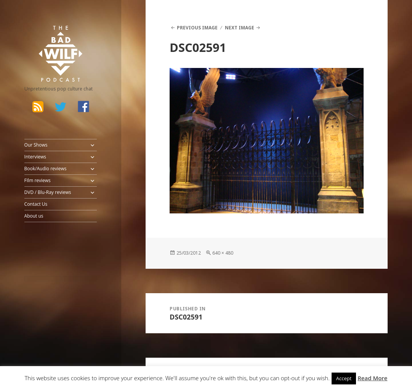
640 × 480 (222, 253)
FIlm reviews (37, 180)
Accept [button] (344, 378)
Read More (372, 378)
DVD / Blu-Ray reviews (47, 192)
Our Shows (36, 145)
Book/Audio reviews (45, 168)
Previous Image (197, 27)
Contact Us (36, 204)
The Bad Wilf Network (51, 35)
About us (33, 216)
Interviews (35, 156)
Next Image (239, 27)
